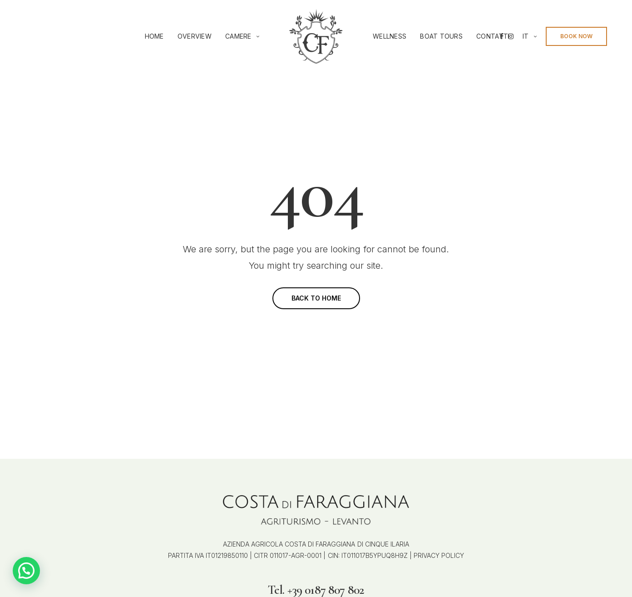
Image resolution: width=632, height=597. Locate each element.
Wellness (389, 36)
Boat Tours (441, 36)
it (526, 36)
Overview (195, 36)
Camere (238, 36)
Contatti (492, 36)
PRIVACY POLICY (438, 555)
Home (154, 36)
